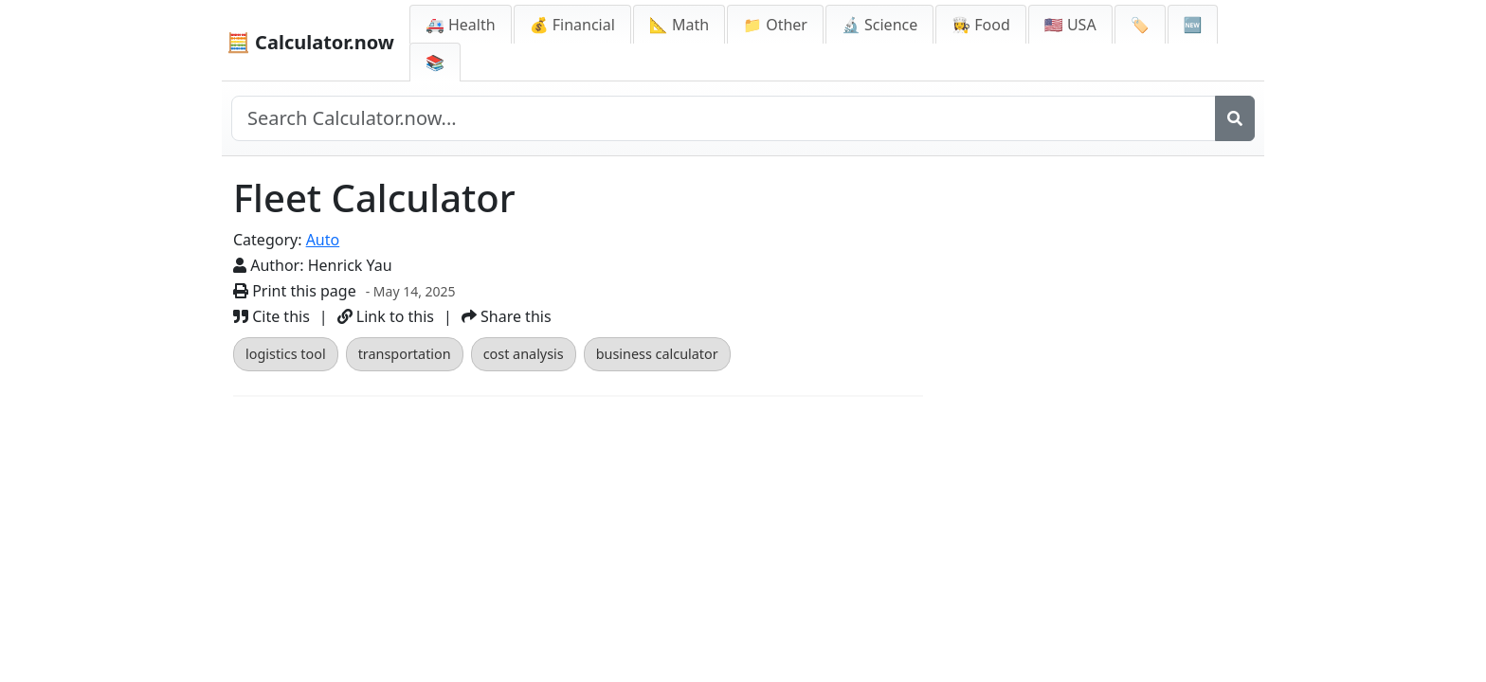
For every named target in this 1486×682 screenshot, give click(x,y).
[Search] (1235, 118)
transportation (404, 354)
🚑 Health (461, 24)
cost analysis (523, 354)
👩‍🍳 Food (980, 24)
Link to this (385, 316)
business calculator (657, 354)
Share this (507, 316)
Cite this (271, 316)
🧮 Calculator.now (310, 42)
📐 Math (679, 24)
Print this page (294, 290)
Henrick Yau (350, 265)
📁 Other (775, 24)
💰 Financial (572, 24)
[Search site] (723, 118)
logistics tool (285, 354)
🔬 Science (879, 24)
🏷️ (1140, 24)
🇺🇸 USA (1070, 24)
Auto (323, 239)
